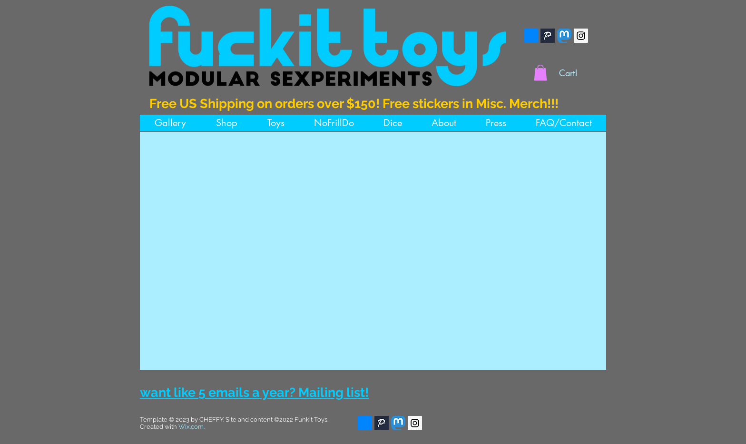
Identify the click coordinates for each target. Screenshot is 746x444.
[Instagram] (581, 36)
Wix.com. (191, 426)
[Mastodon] (564, 36)
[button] (540, 72)
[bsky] (531, 36)
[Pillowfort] (547, 36)
